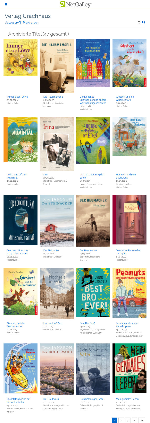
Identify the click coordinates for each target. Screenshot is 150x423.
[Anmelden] (5, 4)
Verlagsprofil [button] (13, 22)
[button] (139, 22)
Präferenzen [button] (30, 22)
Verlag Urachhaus (28, 16)
